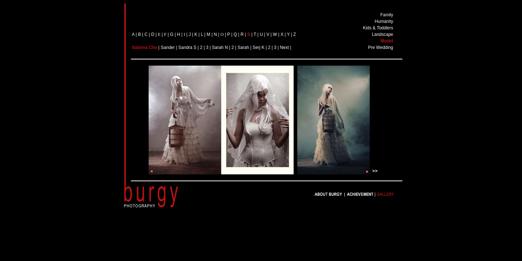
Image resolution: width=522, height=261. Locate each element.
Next (284, 47)
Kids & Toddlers (378, 27)
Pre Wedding (380, 47)
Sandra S (187, 47)
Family (386, 14)
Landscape (382, 34)
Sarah (218, 47)
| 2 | (202, 47)
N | (228, 47)
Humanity (384, 21)
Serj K (259, 47)
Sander (168, 47)
